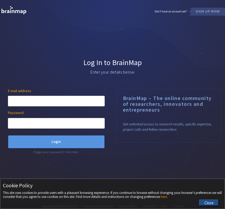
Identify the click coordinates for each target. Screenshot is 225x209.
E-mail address (19, 90)
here (164, 196)
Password (16, 112)
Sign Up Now (208, 11)
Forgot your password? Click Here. (56, 152)
